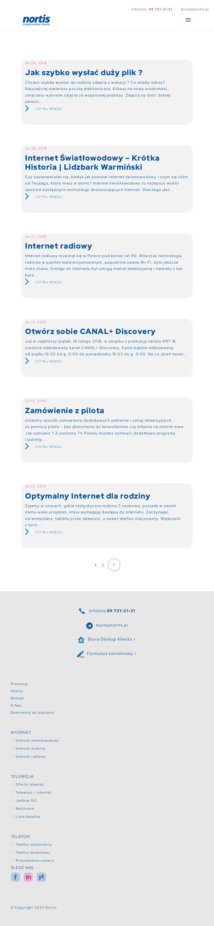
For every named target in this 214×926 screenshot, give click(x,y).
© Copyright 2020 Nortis (34, 907)
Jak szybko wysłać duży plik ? (84, 72)
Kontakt (18, 698)
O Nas (16, 705)
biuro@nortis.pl (112, 625)
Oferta (17, 691)
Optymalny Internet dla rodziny (87, 496)
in (28, 877)
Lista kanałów (28, 816)
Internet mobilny (31, 748)
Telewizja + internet (33, 792)
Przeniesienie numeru (35, 860)
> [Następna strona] (114, 564)
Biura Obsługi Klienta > (112, 639)
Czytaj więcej (49, 109)
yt (41, 877)
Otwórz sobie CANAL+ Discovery (90, 331)
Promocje (19, 684)
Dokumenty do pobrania (32, 712)
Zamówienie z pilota (64, 410)
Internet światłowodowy (37, 740)
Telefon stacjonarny (34, 844)
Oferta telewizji (30, 784)
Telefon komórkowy (33, 852)
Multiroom (25, 808)
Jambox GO (26, 800)
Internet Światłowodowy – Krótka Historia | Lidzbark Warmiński (92, 162)
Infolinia (112, 610)
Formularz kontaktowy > (112, 653)
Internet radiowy (58, 246)
